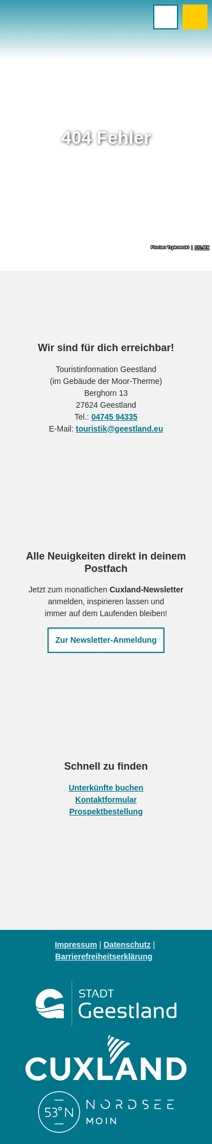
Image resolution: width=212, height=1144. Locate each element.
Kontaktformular (106, 799)
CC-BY (202, 247)
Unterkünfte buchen (105, 787)
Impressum (76, 944)
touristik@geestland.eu (119, 428)
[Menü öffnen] (165, 17)
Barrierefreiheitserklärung (104, 956)
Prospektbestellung (106, 811)
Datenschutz (126, 944)
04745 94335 (114, 416)
